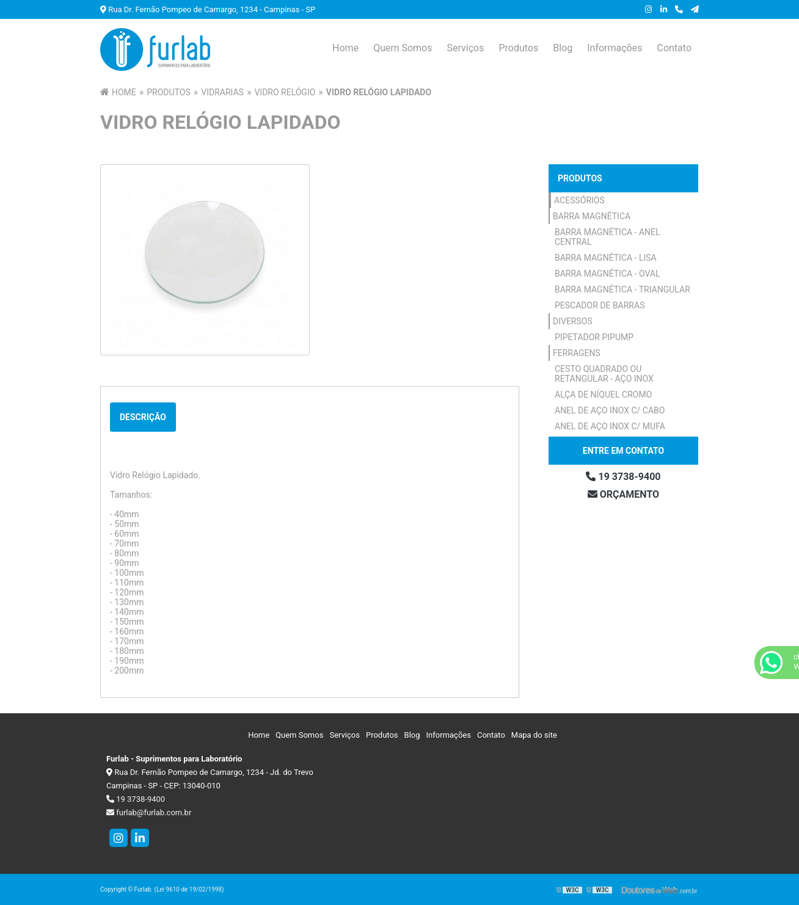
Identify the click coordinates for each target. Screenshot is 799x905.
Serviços (465, 48)
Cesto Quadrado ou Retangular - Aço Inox (604, 373)
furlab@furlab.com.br (148, 812)
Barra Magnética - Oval (607, 273)
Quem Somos (402, 48)
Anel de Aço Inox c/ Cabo (610, 410)
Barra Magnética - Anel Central (607, 237)
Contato (674, 48)
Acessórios (579, 200)
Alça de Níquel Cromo (603, 394)
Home (345, 48)
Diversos (573, 321)
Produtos (518, 48)
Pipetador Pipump (594, 337)
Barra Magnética (591, 216)
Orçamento (623, 494)
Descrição (143, 417)
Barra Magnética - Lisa (606, 258)
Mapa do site (534, 735)
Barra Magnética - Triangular (622, 289)
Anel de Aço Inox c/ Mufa (610, 426)
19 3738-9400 (623, 476)
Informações (614, 48)
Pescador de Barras (599, 305)
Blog (562, 48)
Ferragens (576, 353)
